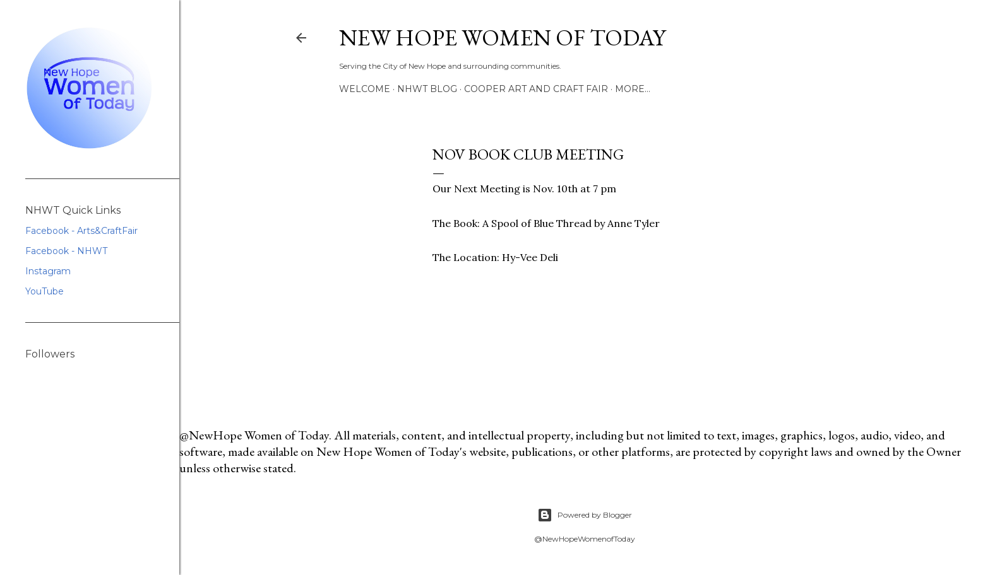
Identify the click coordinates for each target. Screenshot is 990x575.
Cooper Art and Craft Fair (536, 89)
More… (632, 89)
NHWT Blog (427, 89)
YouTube (44, 291)
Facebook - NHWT (66, 251)
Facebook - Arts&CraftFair (81, 230)
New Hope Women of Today (502, 37)
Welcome (364, 89)
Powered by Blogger (584, 515)
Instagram (48, 271)
